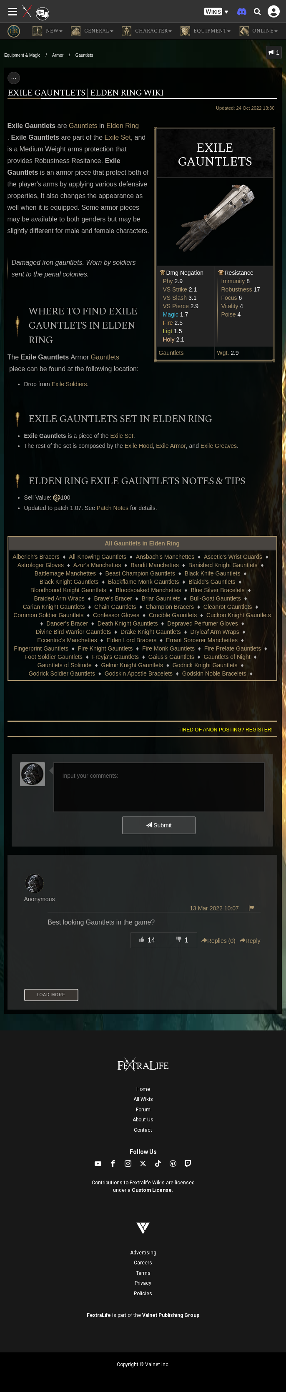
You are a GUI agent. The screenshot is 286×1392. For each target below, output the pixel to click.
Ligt (168, 331)
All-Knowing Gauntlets (97, 556)
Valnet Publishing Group (170, 1315)
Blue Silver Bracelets (217, 590)
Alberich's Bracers (36, 556)
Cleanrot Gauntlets (227, 606)
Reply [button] (250, 940)
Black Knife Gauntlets (213, 573)
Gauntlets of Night (227, 656)
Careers (143, 1263)
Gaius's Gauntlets (171, 656)
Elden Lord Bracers (132, 640)
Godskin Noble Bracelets (214, 673)
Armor (57, 55)
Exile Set (118, 137)
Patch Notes (112, 508)
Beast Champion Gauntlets (140, 573)
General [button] (92, 31)
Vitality (229, 306)
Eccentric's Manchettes (67, 640)
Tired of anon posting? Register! (225, 730)
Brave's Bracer (113, 598)
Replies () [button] (218, 940)
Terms (143, 1273)
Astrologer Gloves (41, 565)
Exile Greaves (219, 445)
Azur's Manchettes (97, 565)
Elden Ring (122, 125)
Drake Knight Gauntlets (150, 631)
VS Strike (175, 289)
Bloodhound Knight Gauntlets (68, 590)
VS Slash (175, 297)
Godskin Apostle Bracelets (139, 673)
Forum (143, 1110)
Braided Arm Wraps (59, 598)
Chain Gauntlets (115, 606)
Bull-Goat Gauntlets (215, 598)
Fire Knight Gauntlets (105, 648)
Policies (143, 1294)
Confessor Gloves (116, 615)
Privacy (143, 1283)
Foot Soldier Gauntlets (54, 656)
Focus (229, 297)
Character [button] (147, 31)
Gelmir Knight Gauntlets (132, 665)
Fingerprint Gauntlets (41, 648)
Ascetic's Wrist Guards (233, 556)
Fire (168, 322)
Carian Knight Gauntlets (54, 606)
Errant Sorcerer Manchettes (202, 640)
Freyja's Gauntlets (115, 656)
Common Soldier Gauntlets (48, 615)
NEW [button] (48, 31)
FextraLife (99, 1315)
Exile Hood (139, 445)
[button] (216, 12)
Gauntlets (84, 55)
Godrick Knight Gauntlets (205, 665)
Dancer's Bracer (67, 623)
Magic (170, 314)
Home (143, 1089)
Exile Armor (171, 445)
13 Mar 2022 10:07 (214, 908)
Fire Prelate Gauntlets (232, 648)
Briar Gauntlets (160, 598)
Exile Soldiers (69, 384)
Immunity (233, 281)
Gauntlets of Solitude (65, 665)
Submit (158, 825)
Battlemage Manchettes (65, 573)
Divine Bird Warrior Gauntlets (73, 631)
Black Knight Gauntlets (69, 581)
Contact (143, 1130)
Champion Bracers (170, 606)
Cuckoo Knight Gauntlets (238, 615)
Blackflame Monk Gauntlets (143, 581)
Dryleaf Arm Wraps (215, 631)
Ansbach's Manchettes (165, 556)
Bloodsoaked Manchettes (148, 590)
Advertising (143, 1253)
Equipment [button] (205, 31)
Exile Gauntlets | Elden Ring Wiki (85, 93)
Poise (228, 314)
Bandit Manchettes (154, 565)
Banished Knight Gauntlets (223, 565)
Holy (169, 339)
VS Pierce (176, 306)
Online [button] (258, 31)
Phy (168, 281)
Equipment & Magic (22, 55)
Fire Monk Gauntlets (168, 648)
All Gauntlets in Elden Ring (142, 543)
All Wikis (143, 1099)
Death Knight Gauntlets (128, 623)
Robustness (236, 289)
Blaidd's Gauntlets (211, 581)
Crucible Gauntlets (173, 615)
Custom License (152, 1190)
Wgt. (223, 352)
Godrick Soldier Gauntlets (61, 673)
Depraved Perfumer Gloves (202, 623)
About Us (143, 1120)
